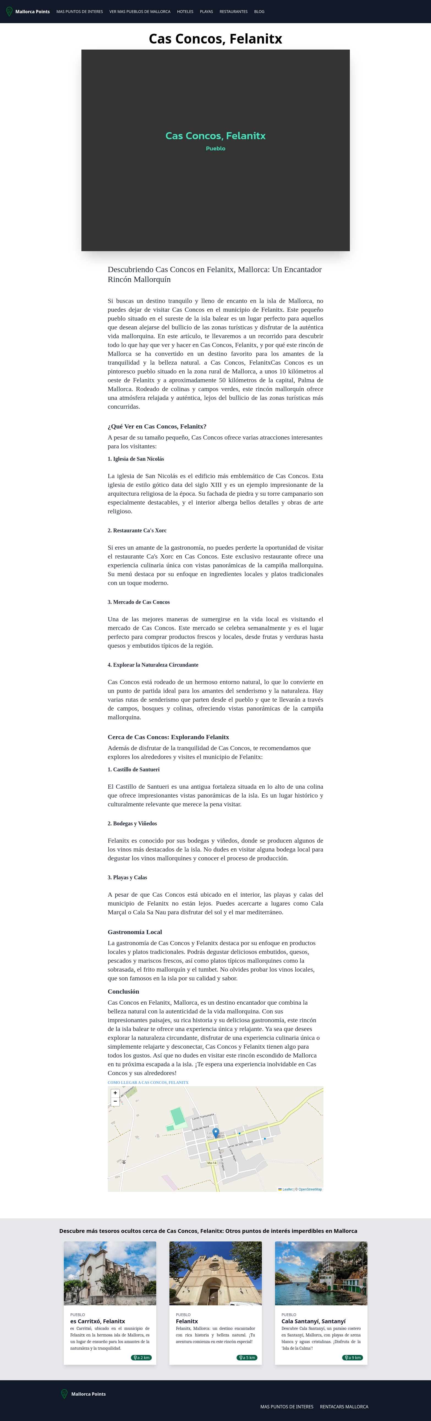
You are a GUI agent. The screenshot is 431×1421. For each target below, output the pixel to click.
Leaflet (285, 1189)
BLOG (259, 11)
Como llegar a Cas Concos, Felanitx (148, 1083)
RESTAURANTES (234, 11)
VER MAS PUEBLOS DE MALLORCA (140, 11)
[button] (215, 1133)
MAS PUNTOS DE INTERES (79, 11)
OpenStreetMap (310, 1189)
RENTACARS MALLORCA (344, 1407)
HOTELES (185, 11)
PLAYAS (206, 11)
